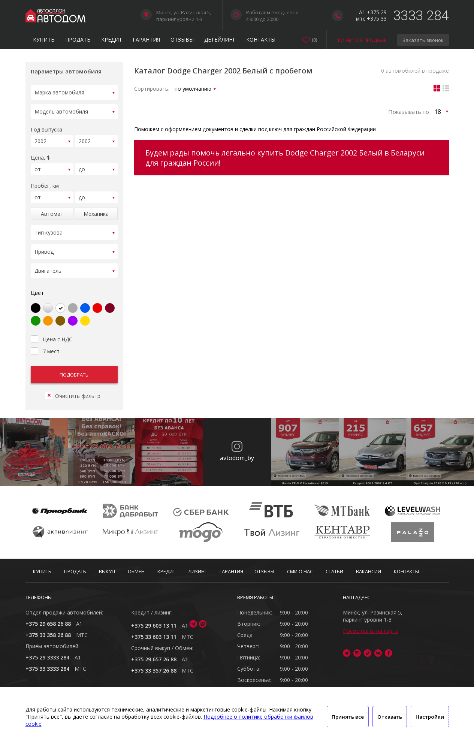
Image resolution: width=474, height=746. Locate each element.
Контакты (260, 39)
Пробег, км (45, 181)
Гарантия (146, 39)
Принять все (348, 716)
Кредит (111, 39)
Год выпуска (46, 127)
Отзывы (182, 39)
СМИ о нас (300, 571)
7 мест (45, 341)
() (314, 39)
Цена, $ (40, 154)
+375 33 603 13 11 (153, 636)
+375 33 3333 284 (47, 668)
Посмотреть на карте (370, 630)
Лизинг (197, 571)
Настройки (430, 716)
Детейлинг (220, 39)
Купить (44, 39)
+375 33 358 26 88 (48, 634)
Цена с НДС (51, 329)
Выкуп (107, 571)
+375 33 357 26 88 (153, 670)
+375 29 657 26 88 (153, 659)
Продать (78, 39)
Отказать (389, 716)
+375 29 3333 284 (47, 657)
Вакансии (368, 571)
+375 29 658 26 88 (48, 623)
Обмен (136, 571)
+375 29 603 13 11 (153, 625)
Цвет (37, 283)
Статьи (334, 571)
